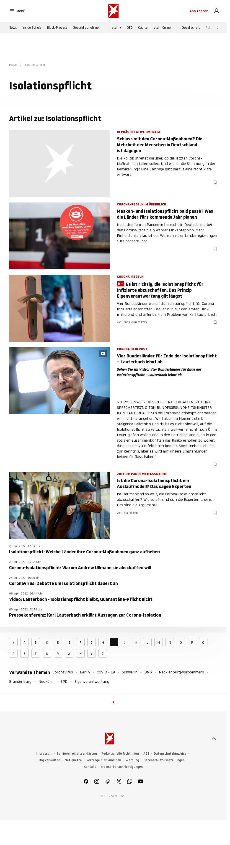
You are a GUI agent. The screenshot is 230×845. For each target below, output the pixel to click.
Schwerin (129, 672)
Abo (198, 10)
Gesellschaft (191, 27)
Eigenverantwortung (92, 681)
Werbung (132, 760)
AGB (146, 754)
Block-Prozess (57, 27)
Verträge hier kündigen (103, 760)
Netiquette (73, 760)
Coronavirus (63, 672)
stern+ (116, 27)
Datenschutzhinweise (170, 754)
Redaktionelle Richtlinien (120, 754)
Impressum (44, 754)
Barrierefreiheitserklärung (77, 754)
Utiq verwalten (49, 760)
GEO (130, 27)
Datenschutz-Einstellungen (164, 760)
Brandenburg (20, 681)
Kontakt (90, 767)
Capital (143, 27)
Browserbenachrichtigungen (122, 767)
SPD (64, 681)
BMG (148, 672)
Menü (17, 11)
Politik (209, 27)
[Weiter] (217, 27)
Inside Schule (31, 27)
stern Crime (162, 27)
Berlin (85, 672)
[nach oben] (213, 738)
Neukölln (46, 681)
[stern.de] (113, 11)
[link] (216, 10)
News (13, 27)
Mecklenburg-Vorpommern (181, 672)
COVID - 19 (106, 672)
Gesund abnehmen (87, 27)
